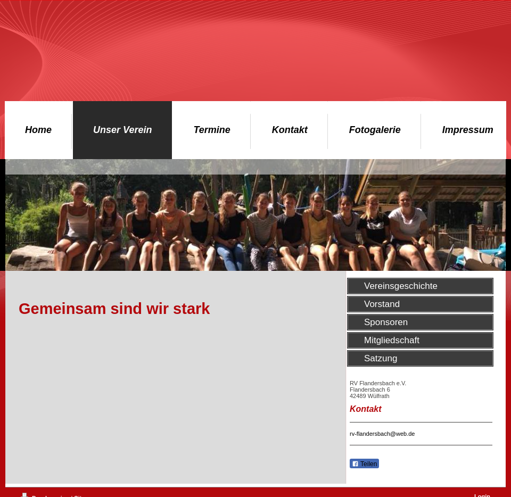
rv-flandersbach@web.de (382, 433)
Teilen (364, 464)
